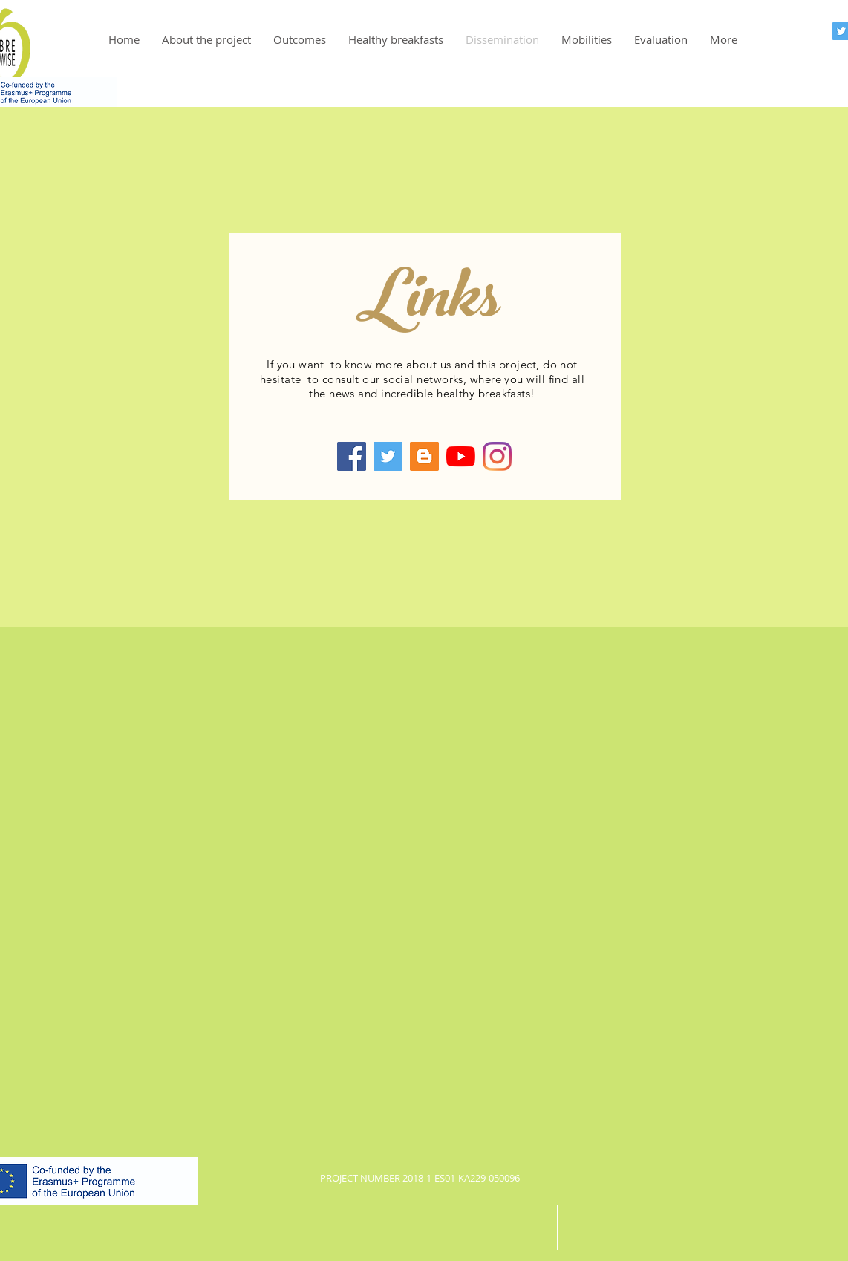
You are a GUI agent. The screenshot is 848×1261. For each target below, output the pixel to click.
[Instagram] (497, 456)
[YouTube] (460, 456)
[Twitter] (388, 456)
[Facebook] (351, 456)
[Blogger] (424, 456)
